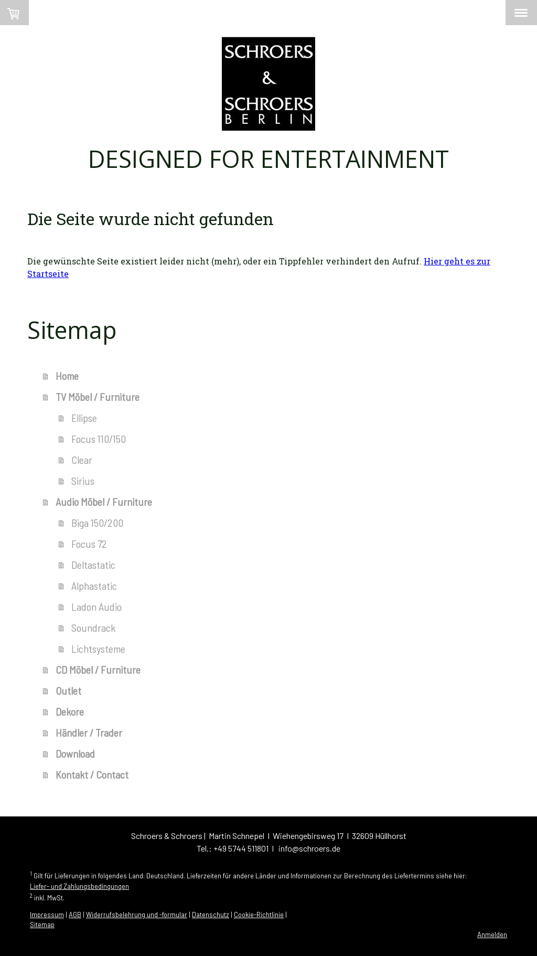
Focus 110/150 (98, 438)
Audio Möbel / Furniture (104, 501)
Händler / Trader (89, 732)
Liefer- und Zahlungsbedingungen (79, 886)
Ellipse (84, 417)
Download (75, 753)
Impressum (47, 914)
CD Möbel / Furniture (98, 669)
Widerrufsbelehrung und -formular (136, 914)
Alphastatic (94, 585)
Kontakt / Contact (92, 774)
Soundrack (93, 627)
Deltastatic (93, 564)
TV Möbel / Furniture (97, 396)
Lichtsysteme (98, 648)
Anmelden (492, 934)
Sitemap (42, 924)
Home (67, 375)
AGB (75, 914)
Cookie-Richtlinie (259, 914)
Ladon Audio (96, 606)
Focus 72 (89, 543)
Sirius (82, 480)
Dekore (70, 711)
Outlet (68, 690)
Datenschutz (210, 914)
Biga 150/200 (97, 522)
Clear (81, 459)
